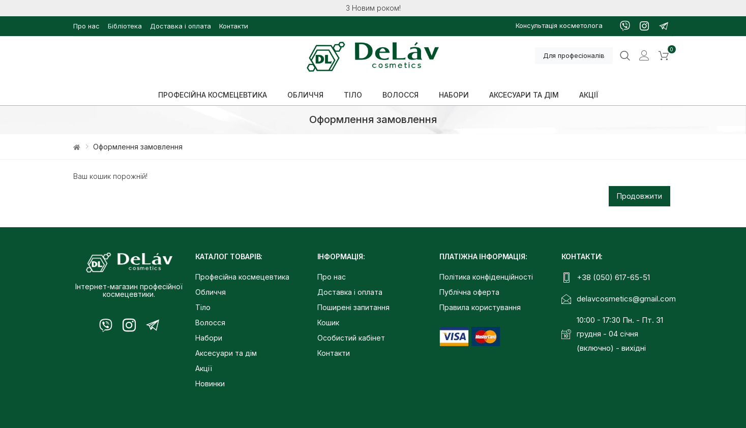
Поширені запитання (353, 307)
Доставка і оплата (180, 26)
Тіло (203, 307)
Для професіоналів (574, 55)
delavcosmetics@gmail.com (626, 298)
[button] (664, 56)
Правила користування (480, 307)
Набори (208, 337)
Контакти (233, 26)
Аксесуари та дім (226, 353)
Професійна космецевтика (242, 276)
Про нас (86, 26)
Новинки (210, 383)
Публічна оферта (469, 292)
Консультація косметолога (559, 25)
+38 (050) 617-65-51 (613, 277)
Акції (203, 368)
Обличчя (210, 292)
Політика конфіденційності (486, 276)
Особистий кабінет (351, 337)
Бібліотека (125, 26)
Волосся (210, 322)
